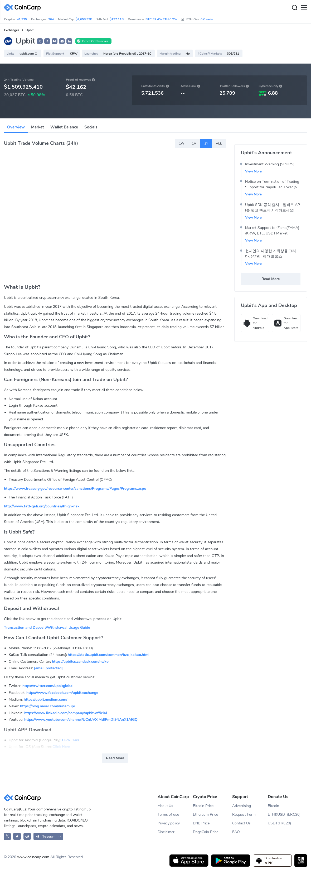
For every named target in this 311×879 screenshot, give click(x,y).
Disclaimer (166, 831)
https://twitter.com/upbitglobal (48, 685)
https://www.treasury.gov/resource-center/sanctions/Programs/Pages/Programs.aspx (75, 488)
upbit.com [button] (29, 53)
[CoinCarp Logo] (23, 7)
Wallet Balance (64, 127)
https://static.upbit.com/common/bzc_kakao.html (108, 654)
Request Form (244, 814)
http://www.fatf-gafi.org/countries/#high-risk (42, 506)
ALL (219, 143)
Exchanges (11, 30)
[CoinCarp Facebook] (17, 836)
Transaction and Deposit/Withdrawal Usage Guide (47, 627)
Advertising (241, 805)
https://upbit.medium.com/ (45, 699)
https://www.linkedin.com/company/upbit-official (65, 712)
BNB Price (201, 823)
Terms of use (168, 814)
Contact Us (241, 823)
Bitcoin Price (203, 805)
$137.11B (117, 19)
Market (37, 127)
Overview (16, 127)
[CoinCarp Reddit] (27, 836)
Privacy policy (169, 823)
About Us (165, 805)
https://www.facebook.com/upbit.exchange (62, 692)
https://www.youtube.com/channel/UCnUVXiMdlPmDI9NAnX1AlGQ (81, 719)
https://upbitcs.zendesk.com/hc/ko (80, 661)
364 (51, 19)
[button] (47, 41)
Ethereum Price (205, 814)
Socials (90, 127)
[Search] (294, 7)
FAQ (236, 831)
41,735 (22, 19)
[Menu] (304, 7)
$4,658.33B (84, 19)
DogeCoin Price (205, 831)
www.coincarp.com (33, 856)
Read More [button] (115, 758)
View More (253, 171)
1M (194, 143)
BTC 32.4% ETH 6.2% (161, 19)
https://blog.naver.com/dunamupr (47, 706)
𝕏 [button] (39, 41)
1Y (206, 143)
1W (181, 143)
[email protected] (48, 668)
